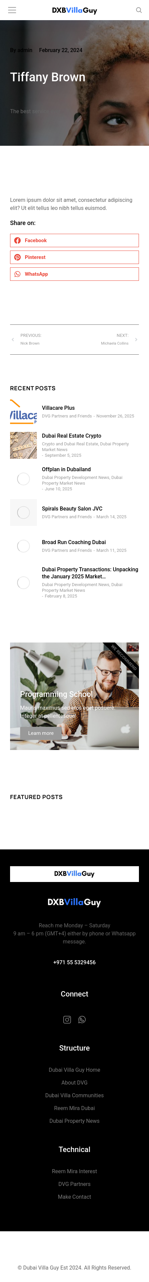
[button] (74, 240)
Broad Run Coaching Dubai (74, 542)
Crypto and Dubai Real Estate (70, 443)
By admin (21, 50)
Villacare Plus (58, 408)
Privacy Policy (74, 1244)
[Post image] (23, 411)
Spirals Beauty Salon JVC (72, 508)
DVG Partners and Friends (67, 415)
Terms (74, 1252)
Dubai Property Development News (75, 477)
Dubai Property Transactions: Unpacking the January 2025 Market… (90, 573)
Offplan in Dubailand (66, 469)
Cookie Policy (74, 1248)
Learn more (41, 733)
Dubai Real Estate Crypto (71, 436)
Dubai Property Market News (82, 480)
